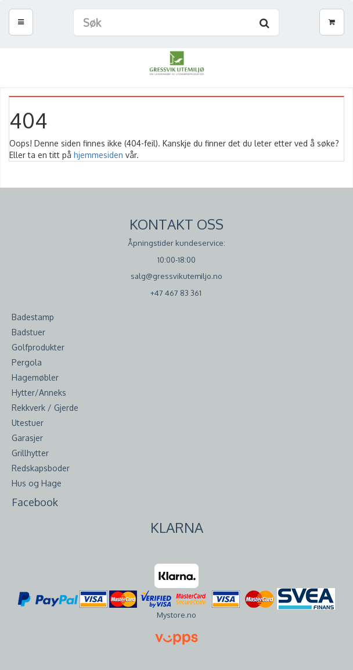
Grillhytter (30, 453)
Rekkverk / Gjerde (45, 408)
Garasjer (27, 438)
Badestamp (33, 317)
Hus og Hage (37, 483)
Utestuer (28, 423)
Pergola (27, 362)
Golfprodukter (38, 347)
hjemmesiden (98, 155)
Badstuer (28, 332)
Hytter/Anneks (39, 392)
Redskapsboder (41, 468)
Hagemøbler (35, 377)
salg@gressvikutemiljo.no (176, 276)
